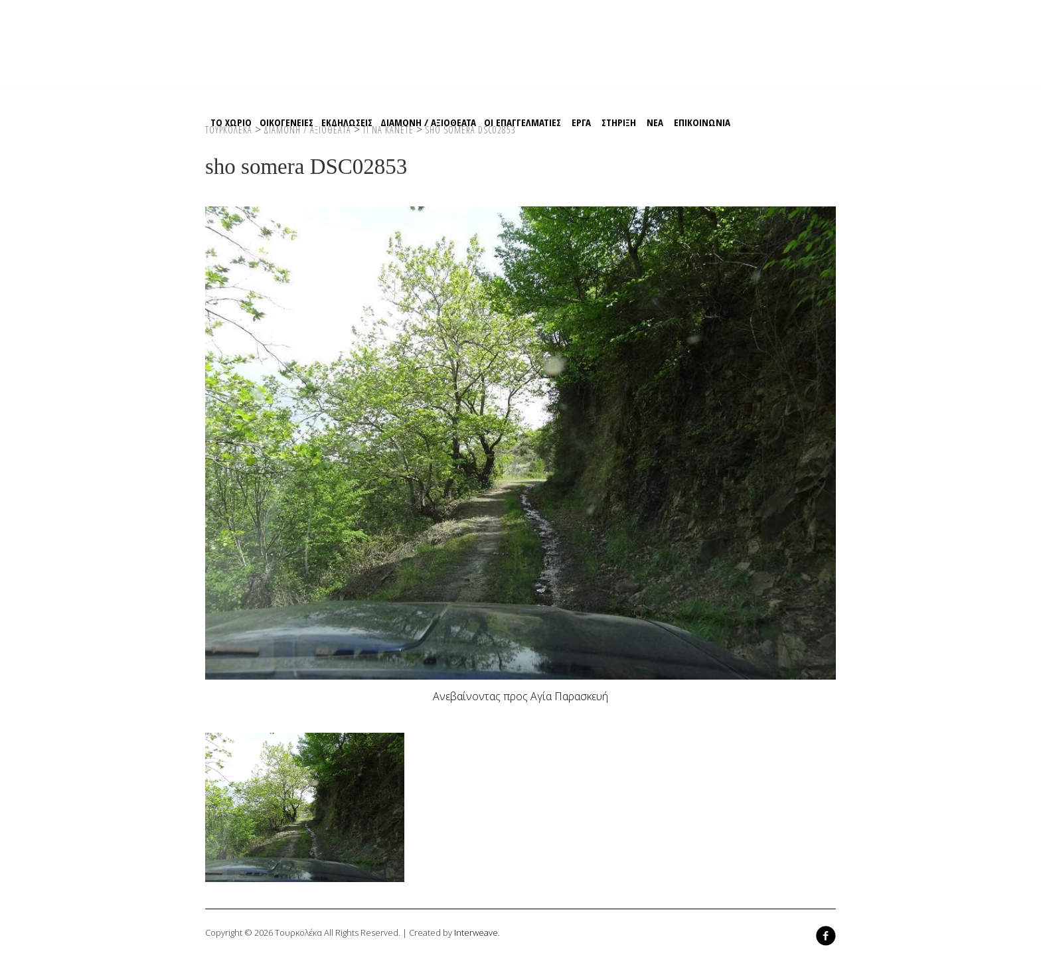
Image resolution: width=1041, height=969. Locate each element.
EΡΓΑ (581, 122)
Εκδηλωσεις (346, 122)
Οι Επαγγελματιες (522, 122)
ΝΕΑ (655, 122)
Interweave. (477, 932)
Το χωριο (231, 122)
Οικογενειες (286, 122)
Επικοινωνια (702, 122)
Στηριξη (618, 122)
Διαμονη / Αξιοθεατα (428, 122)
